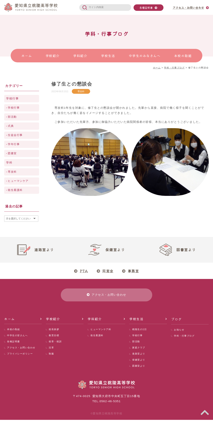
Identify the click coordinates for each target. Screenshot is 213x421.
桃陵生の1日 (140, 330)
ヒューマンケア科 (101, 330)
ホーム (9, 320)
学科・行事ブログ (185, 336)
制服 (51, 354)
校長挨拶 (54, 330)
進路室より (139, 354)
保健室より (139, 361)
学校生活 (136, 320)
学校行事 (12, 98)
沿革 (51, 348)
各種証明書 (146, 8)
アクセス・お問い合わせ (22, 348)
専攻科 (81, 91)
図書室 (12, 153)
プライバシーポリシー (21, 354)
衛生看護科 (15, 190)
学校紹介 (53, 320)
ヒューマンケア (18, 181)
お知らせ (179, 330)
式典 (11, 126)
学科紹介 (95, 320)
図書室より (139, 367)
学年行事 (14, 144)
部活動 (12, 116)
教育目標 (54, 336)
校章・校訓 (56, 342)
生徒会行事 (15, 135)
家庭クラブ (139, 348)
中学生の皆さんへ (18, 336)
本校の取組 (14, 330)
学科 (9, 162)
